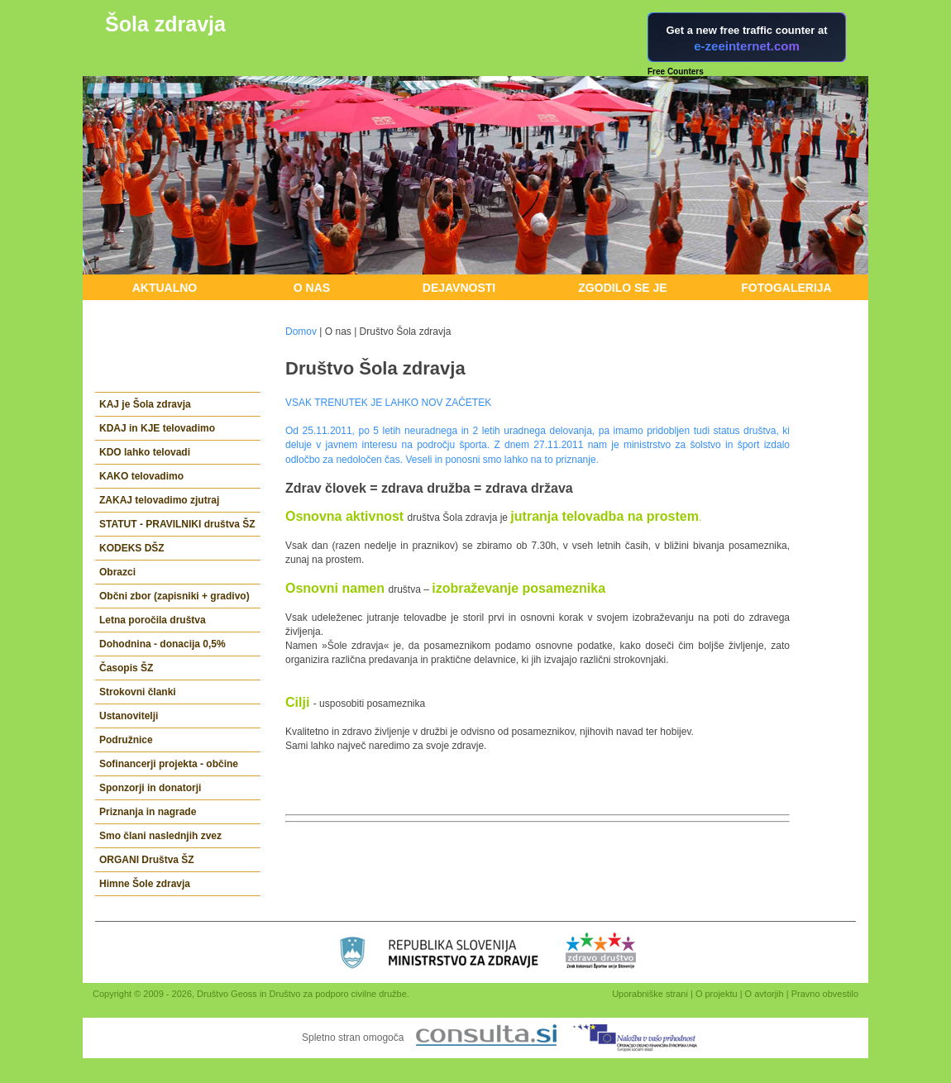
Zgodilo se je (622, 287)
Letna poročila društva (152, 620)
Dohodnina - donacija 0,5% (162, 644)
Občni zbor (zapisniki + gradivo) (174, 596)
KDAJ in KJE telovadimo (157, 428)
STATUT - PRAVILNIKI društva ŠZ (177, 524)
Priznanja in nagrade (147, 812)
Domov (301, 331)
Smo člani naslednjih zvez (160, 836)
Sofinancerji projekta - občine (168, 764)
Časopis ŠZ (126, 668)
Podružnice (126, 740)
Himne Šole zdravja (144, 884)
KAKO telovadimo (141, 476)
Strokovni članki (137, 692)
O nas (312, 287)
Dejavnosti (459, 287)
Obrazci (117, 572)
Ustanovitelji (128, 716)
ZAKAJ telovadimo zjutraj (159, 500)
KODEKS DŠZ (132, 548)
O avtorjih (764, 994)
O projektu (716, 994)
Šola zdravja (165, 24)
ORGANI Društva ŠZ (146, 860)
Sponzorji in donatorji (150, 788)
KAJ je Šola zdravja (145, 404)
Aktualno (165, 287)
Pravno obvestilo (824, 994)
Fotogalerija (786, 287)
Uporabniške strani (650, 994)
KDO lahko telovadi (144, 452)
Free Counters (676, 71)
